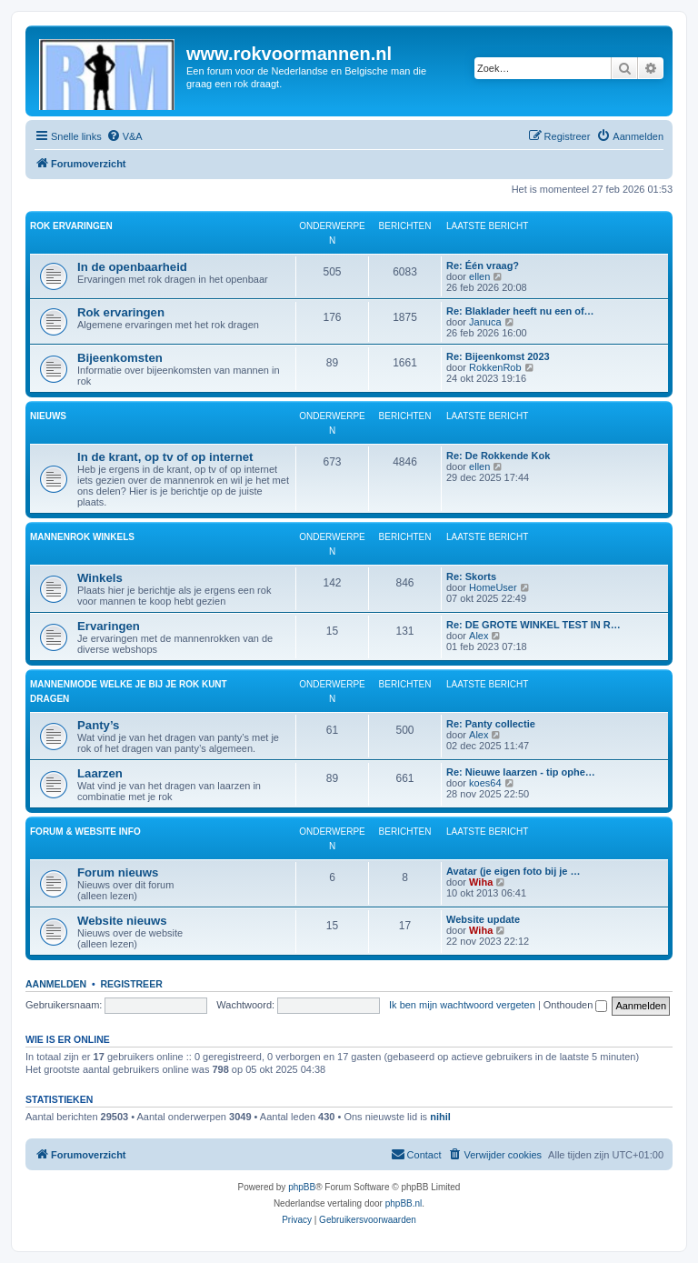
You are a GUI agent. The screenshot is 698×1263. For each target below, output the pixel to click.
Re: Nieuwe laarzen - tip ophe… (520, 772)
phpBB (301, 1187)
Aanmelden (55, 983)
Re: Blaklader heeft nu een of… (520, 311)
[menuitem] (124, 136)
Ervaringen (108, 626)
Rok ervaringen (71, 226)
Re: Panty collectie (490, 723)
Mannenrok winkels (82, 537)
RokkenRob (495, 367)
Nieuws (48, 416)
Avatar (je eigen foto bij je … (513, 871)
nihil (440, 1116)
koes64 (485, 782)
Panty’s (98, 725)
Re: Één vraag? (482, 265)
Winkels (100, 578)
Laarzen (100, 773)
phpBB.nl (404, 1203)
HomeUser (493, 587)
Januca (485, 321)
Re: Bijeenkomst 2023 (498, 356)
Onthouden (575, 1004)
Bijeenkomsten (120, 358)
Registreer (131, 983)
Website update (483, 919)
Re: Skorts (471, 576)
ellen (479, 276)
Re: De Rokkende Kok (498, 455)
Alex (478, 635)
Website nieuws (122, 920)
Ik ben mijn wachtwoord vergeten (462, 1004)
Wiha (481, 882)
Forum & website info (85, 832)
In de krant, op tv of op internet (165, 457)
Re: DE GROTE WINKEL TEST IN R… (533, 624)
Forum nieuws (117, 872)
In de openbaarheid (132, 267)
